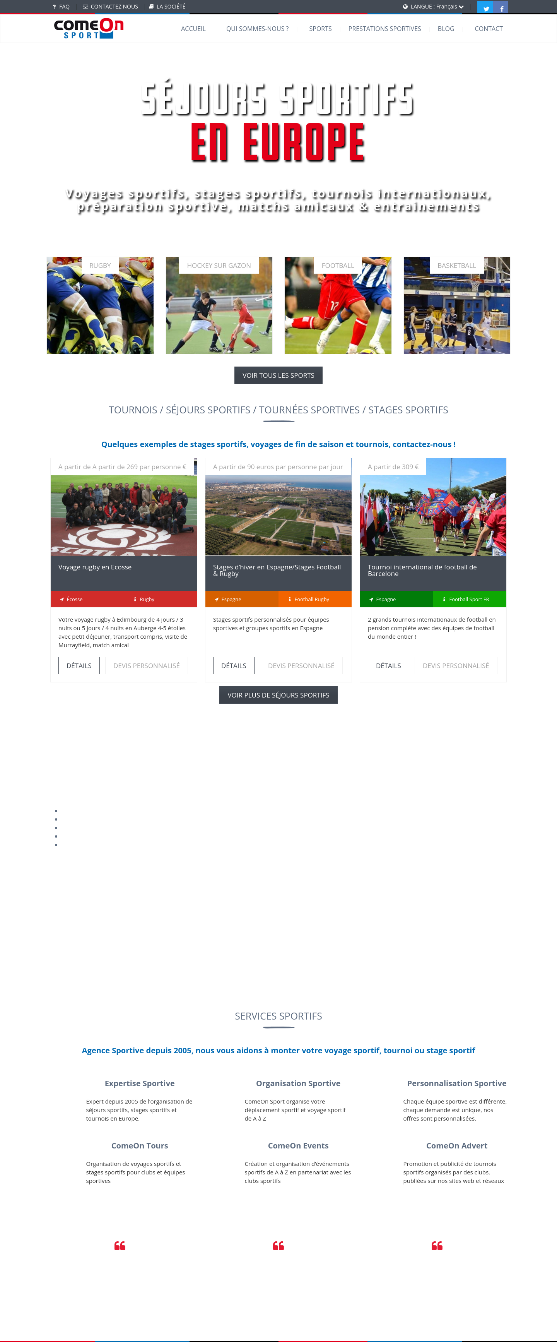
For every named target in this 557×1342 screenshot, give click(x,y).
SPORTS (320, 28)
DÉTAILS (79, 665)
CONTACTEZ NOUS (114, 6)
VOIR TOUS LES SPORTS (278, 375)
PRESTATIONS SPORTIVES (385, 28)
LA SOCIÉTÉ (171, 6)
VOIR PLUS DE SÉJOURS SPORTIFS (278, 695)
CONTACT (489, 28)
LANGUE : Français (437, 6)
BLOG (446, 28)
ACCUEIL (193, 28)
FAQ (64, 6)
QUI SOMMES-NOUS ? (257, 28)
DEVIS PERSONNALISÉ (146, 665)
